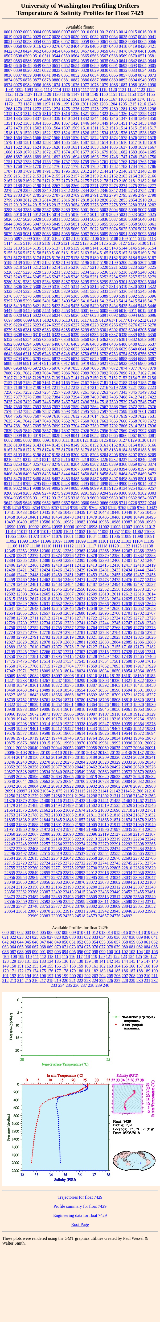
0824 (65, 70)
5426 (85, 305)
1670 (27, 152)
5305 (8, 286)
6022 (37, 315)
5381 (46, 296)
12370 (10, 555)
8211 (18, 459)
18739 (10, 699)
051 (72, 942)
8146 (65, 445)
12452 (80, 575)
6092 (113, 315)
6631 (56, 349)
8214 (46, 459)
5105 (85, 238)
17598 (127, 661)
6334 (84, 334)
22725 (56, 863)
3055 (85, 205)
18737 (150, 695)
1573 (104, 137)
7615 (104, 416)
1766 (152, 161)
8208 (142, 454)
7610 (56, 416)
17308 (92, 651)
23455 (138, 892)
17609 (138, 661)
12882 (92, 642)
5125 (103, 243)
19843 (127, 738)
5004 (113, 209)
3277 (104, 205)
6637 (104, 349)
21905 (92, 824)
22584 (10, 858)
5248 (65, 277)
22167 (150, 834)
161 (95, 966)
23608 (92, 901)
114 (58, 956)
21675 (92, 810)
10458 (10, 517)
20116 (68, 752)
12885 (127, 642)
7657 (75, 421)
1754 (37, 161)
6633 (75, 349)
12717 (80, 618)
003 (28, 932)
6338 (123, 334)
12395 (80, 560)
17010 (33, 647)
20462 (92, 767)
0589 (37, 60)
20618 (80, 776)
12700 (115, 613)
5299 (104, 281)
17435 (115, 656)
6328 (65, 334)
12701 (127, 613)
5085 (65, 233)
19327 (68, 723)
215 (28, 980)
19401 (33, 728)
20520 (138, 767)
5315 (84, 286)
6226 (65, 325)
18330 (150, 680)
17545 (80, 661)
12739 (68, 623)
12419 (150, 565)
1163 (75, 99)
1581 (27, 142)
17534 (68, 661)
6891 (27, 363)
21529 (127, 805)
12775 (21, 632)
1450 (113, 123)
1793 (56, 171)
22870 (56, 872)
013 (102, 932)
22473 (103, 848)
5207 (142, 262)
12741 (80, 623)
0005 (46, 32)
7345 (133, 392)
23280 (92, 887)
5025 (151, 214)
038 (132, 937)
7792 (113, 426)
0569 (123, 56)
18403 (115, 685)
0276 (56, 46)
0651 (56, 65)
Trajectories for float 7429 (80, 1197)
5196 (85, 262)
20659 (33, 781)
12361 (56, 550)
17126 (80, 647)
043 (13, 942)
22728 (68, 863)
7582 (18, 411)
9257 (152, 488)
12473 (103, 579)
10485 (103, 517)
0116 (37, 46)
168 (147, 966)
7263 (104, 392)
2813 (37, 200)
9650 (37, 502)
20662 (45, 781)
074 (80, 947)
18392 (103, 685)
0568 (113, 56)
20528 (21, 771)
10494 (138, 517)
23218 (80, 887)
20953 (103, 786)
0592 (56, 60)
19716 (21, 738)
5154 (152, 248)
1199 (65, 104)
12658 (56, 613)
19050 (115, 709)
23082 (115, 882)
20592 (21, 776)
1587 (85, 142)
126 (146, 956)
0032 (94, 36)
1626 (56, 147)
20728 (115, 781)
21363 (150, 796)
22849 (33, 872)
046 (35, 942)
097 (87, 951)
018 (139, 932)
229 (132, 980)
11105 (149, 541)
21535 (138, 805)
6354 (27, 339)
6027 (85, 315)
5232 (65, 272)
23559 (21, 901)
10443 (103, 512)
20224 (127, 757)
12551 (92, 589)
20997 (22, 791)
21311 (115, 796)
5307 (27, 286)
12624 (115, 599)
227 (117, 980)
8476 (18, 478)
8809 (46, 483)
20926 (80, 786)
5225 (151, 267)
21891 (56, 824)
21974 (56, 829)
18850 (45, 704)
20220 (115, 757)
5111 (133, 238)
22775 (68, 868)
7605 (18, 416)
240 (106, 985)
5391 (123, 296)
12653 (150, 608)
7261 (85, 392)
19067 (21, 714)
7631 (151, 416)
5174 (37, 257)
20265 (33, 762)
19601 (56, 733)
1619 (152, 142)
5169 (142, 253)
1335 (18, 118)
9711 (123, 502)
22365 (150, 844)
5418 (8, 305)
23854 (10, 911)
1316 (46, 113)
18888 (115, 704)
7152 (113, 378)
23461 (150, 892)
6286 (75, 329)
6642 (152, 349)
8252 (8, 464)
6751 (94, 354)
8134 (151, 440)
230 (140, 980)
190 (154, 971)
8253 (18, 464)
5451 (46, 310)
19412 (56, 728)
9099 (94, 488)
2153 (37, 176)
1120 (113, 89)
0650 (46, 65)
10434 (33, 512)
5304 (152, 281)
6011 (133, 310)
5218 (94, 267)
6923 (123, 363)
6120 (103, 320)
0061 (104, 41)
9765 (122, 507)
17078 (68, 647)
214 (20, 980)
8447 (75, 474)
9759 (74, 507)
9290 (75, 493)
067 (35, 947)
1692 (56, 157)
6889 (18, 363)
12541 (21, 589)
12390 (56, 560)
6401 (65, 344)
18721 (127, 695)
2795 (123, 195)
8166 (152, 445)
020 (154, 932)
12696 (103, 613)
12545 (56, 589)
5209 (8, 267)
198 (58, 975)
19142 (21, 719)
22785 (80, 868)
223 (87, 980)
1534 (104, 133)
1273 (46, 108)
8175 (56, 450)
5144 (123, 248)
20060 (103, 747)
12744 (103, 623)
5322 (151, 286)
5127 (122, 243)
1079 (104, 84)
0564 (75, 56)
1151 (113, 94)
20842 (10, 786)
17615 (150, 661)
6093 (123, 315)
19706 (10, 738)
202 (87, 975)
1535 (113, 133)
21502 (92, 805)
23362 (21, 892)
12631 (45, 603)
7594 (75, 411)
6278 (152, 325)
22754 (150, 863)
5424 (65, 305)
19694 (150, 733)
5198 (104, 262)
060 (140, 942)
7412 (133, 397)
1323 (104, 113)
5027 (18, 219)
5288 (75, 281)
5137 (56, 248)
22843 (21, 872)
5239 (133, 272)
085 (154, 947)
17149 (103, 647)
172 (20, 971)
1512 (104, 128)
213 (13, 980)
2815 (56, 200)
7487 (75, 402)
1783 (123, 166)
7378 (27, 397)
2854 (133, 200)
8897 (94, 483)
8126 (113, 440)
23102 (138, 882)
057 (117, 942)
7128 (36, 378)
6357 (56, 339)
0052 (18, 41)
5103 (66, 238)
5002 (94, 209)
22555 (115, 853)
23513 (103, 896)
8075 (142, 435)
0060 (94, 41)
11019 (45, 531)
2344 (85, 190)
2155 (56, 176)
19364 (138, 723)
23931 (80, 911)
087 (13, 951)
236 (76, 985)
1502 (37, 128)
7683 (27, 426)
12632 (56, 603)
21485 (21, 805)
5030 (46, 219)
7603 (152, 411)
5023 (132, 214)
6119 (94, 320)
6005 (104, 310)
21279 (33, 796)
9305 (18, 498)
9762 (93, 507)
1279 (104, 108)
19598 (45, 733)
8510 (152, 478)
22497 (21, 853)
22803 (103, 868)
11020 (57, 531)
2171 (46, 181)
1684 (142, 152)
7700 (65, 426)
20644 (21, 781)
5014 (56, 214)
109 (21, 956)
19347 (103, 723)
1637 (123, 147)
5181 (104, 257)
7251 (18, 392)
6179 (132, 320)
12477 (138, 579)
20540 (56, 771)
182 (95, 971)
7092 (104, 373)
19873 (150, 738)
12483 (56, 584)
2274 (123, 185)
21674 (80, 810)
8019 (37, 435)
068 (43, 947)
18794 (92, 699)
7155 (142, 378)
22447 (92, 848)
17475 (10, 661)
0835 (152, 70)
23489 (56, 896)
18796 (103, 699)
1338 (46, 118)
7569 (123, 406)
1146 (66, 94)
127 (153, 956)
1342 (85, 118)
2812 (27, 200)
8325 (104, 464)
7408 (123, 397)
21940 (150, 824)
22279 (103, 844)
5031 (56, 219)
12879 (56, 642)
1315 (37, 113)
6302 (113, 329)
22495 (150, 848)
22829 (150, 868)
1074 (56, 84)
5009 (8, 214)
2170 (37, 181)
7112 (18, 378)
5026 (8, 219)
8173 (37, 450)
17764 (68, 666)
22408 (33, 848)
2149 (152, 171)
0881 (65, 80)
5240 (142, 272)
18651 (45, 695)
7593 (65, 411)
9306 (27, 498)
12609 (92, 594)
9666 (104, 502)
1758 (75, 161)
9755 (45, 507)
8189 (152, 450)
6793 (18, 358)
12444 (138, 570)
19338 (80, 723)
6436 (85, 344)
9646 (27, 502)
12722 (91, 618)
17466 (150, 656)
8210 (8, 459)
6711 (27, 354)
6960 (142, 363)
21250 (10, 796)
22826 (138, 868)
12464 (56, 579)
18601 (138, 690)
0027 (46, 36)
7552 (27, 406)
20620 (103, 776)
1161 (56, 99)
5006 (133, 209)
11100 (92, 541)
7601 (142, 411)
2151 (18, 176)
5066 (46, 229)
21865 (103, 820)
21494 (56, 805)
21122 (92, 791)
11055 (103, 531)
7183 (123, 382)
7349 (142, 392)
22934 (127, 872)
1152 (122, 94)
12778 (45, 632)
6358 (65, 339)
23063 (56, 882)
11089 (126, 536)
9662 (94, 502)
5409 (75, 301)
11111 (57, 546)
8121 (84, 440)
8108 (56, 440)
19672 (138, 733)
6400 (56, 344)
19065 (150, 709)
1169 (132, 99)
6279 (8, 329)
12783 (103, 632)
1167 (113, 99)
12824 (127, 637)
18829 (33, 704)
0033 (104, 36)
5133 (18, 248)
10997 (80, 526)
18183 (150, 675)
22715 (10, 863)
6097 (8, 320)
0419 (132, 46)
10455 (138, 512)
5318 (113, 286)
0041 (152, 36)
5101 (47, 238)
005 (43, 932)
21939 (138, 824)
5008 (152, 209)
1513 (113, 128)
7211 (56, 387)
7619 (123, 416)
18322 (138, 680)
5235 (94, 272)
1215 (132, 104)
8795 (36, 483)
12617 (33, 599)
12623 (103, 599)
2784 (27, 195)
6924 (133, 363)
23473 (10, 896)
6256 (113, 325)
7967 (113, 430)
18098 (68, 675)
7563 (85, 406)
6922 (113, 363)
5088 (94, 233)
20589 (10, 776)
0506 (152, 51)
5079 (8, 233)
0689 (94, 65)
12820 (80, 637)
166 (132, 966)
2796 (133, 195)
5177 (65, 257)
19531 (150, 728)
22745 (127, 863)
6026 (75, 315)
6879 (94, 358)
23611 (103, 901)
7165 (65, 382)
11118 (102, 546)
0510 (37, 56)
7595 (85, 411)
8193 (18, 454)
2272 (104, 185)
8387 (75, 469)
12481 (33, 584)
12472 (92, 579)
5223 (132, 267)
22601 (21, 858)
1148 (85, 94)
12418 (138, 565)
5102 (56, 238)
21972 (45, 829)
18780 (80, 699)
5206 (133, 262)
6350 (151, 334)
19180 (68, 719)
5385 (75, 296)
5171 (8, 257)
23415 (80, 892)
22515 (45, 853)
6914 (37, 363)
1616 (123, 142)
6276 (133, 325)
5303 (142, 281)
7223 (151, 387)
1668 (8, 152)
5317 (104, 286)
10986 (115, 522)
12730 (21, 623)
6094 (133, 315)
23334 (127, 887)
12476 (127, 579)
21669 (68, 810)
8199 (65, 454)
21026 (33, 791)
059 (132, 942)
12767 (103, 627)
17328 (127, 651)
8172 (27, 450)
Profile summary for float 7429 (80, 1206)
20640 (10, 781)
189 (147, 971)
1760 (94, 161)
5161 (65, 253)
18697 (103, 695)
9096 (85, 488)
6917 (65, 363)
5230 (46, 272)
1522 (46, 133)
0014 (123, 32)
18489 (45, 690)
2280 (27, 190)
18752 (21, 699)
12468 (68, 579)
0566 (94, 56)
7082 (27, 373)
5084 (56, 233)
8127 (123, 440)
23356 (10, 892)
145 (132, 961)
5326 (37, 291)
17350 (10, 656)
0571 (142, 56)
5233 (75, 272)
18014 (68, 671)
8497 (113, 478)
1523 (56, 133)
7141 (75, 378)
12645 (56, 608)
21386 (33, 800)
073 (72, 947)
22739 (92, 863)
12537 (150, 584)
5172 (18, 257)
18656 (56, 695)
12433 (115, 570)
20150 (33, 757)
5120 (55, 243)
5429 (94, 305)
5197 (94, 262)
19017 (68, 709)
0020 (18, 36)
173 (28, 971)
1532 (94, 133)
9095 (75, 488)
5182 (113, 257)
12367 (127, 550)
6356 (46, 339)
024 (28, 937)
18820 (138, 699)
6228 (85, 325)
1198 (56, 104)
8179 (85, 450)
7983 (133, 430)
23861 (21, 911)
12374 (56, 555)
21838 (21, 820)
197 (50, 975)
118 (87, 956)
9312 (46, 498)
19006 (45, 709)
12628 (10, 603)
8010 (27, 435)
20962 (115, 786)
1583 (46, 142)
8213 (36, 459)
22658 (92, 858)
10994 (45, 526)
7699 (56, 426)
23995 (56, 916)
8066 (123, 435)
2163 (123, 176)
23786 (80, 906)
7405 (113, 397)
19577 (21, 733)
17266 (45, 651)
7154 (132, 378)
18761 (45, 699)
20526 (150, 767)
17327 (115, 651)
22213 (92, 839)
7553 (37, 406)
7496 (85, 402)
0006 (56, 32)
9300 (123, 493)
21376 (10, 800)
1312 (8, 113)
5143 (113, 248)
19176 (56, 719)
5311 (65, 286)
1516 (142, 128)
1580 (18, 142)
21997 (115, 829)
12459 (10, 579)
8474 (8, 478)
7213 (75, 387)
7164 (56, 382)
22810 (127, 868)
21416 (56, 800)
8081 (152, 435)
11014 (10, 531)
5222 (123, 267)
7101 (133, 373)
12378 (92, 555)
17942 (10, 671)
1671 (37, 152)
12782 (92, 632)
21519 (103, 805)
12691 (92, 613)
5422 (46, 305)
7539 (123, 402)
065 (20, 947)
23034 (138, 877)
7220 (123, 387)
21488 (33, 805)
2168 (18, 181)
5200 (123, 262)
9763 (103, 507)
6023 (46, 315)
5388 (94, 296)
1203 (103, 104)
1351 (8, 123)
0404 (75, 46)
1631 (75, 147)
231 (147, 980)
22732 (80, 863)
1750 (152, 157)
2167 (8, 181)
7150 (94, 378)
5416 (142, 301)
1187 (27, 104)
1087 (123, 84)
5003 (104, 209)
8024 (46, 435)
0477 (113, 51)
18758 (33, 699)
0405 (84, 46)
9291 (85, 493)
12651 (127, 608)
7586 (37, 411)
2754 (142, 190)
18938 (10, 709)
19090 (80, 714)
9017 (151, 483)
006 (50, 932)
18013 (56, 671)
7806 (123, 426)
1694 (75, 157)
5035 (94, 219)
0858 (133, 75)
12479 (10, 584)
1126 (19, 94)
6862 (46, 358)
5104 (75, 238)
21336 (126, 796)
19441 (80, 728)
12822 (103, 637)
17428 (92, 656)
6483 (94, 344)
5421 (37, 305)
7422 (152, 397)
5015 (65, 214)
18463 (21, 690)
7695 (37, 426)
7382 (46, 397)
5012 (36, 214)
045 (28, 942)
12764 (92, 627)
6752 (104, 354)
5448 (18, 310)
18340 (10, 685)
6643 (8, 354)
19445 (103, 728)
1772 (46, 166)
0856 (113, 75)
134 (50, 961)
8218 (84, 459)
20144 (10, 757)
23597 (68, 901)
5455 (75, 310)
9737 (142, 502)
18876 (103, 704)
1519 (18, 133)
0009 (75, 32)
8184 (123, 450)
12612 (126, 594)
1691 (46, 157)
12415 (103, 565)
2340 (46, 190)
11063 (149, 531)
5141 (94, 248)
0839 (27, 75)
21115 (80, 791)
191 (5, 975)
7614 (94, 416)
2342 (65, 190)
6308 (18, 334)
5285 (56, 281)
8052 (94, 435)
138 (80, 961)
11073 (33, 536)
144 (125, 961)
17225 (21, 651)
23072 (92, 882)
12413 (91, 565)
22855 (45, 872)
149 (5, 966)
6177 (122, 320)
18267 (45, 680)
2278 (8, 190)
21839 (33, 820)
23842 (127, 906)
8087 (27, 440)
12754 (45, 627)
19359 (127, 723)
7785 (104, 426)
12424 (45, 570)
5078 (152, 229)
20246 (10, 762)
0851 (65, 75)
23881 (56, 911)
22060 (10, 834)
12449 (45, 575)
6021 (27, 315)
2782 (8, 195)
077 (102, 947)
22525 (68, 853)
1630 (65, 147)
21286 (56, 796)
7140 (65, 378)
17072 (56, 647)
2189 (27, 185)
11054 (91, 531)
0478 (123, 51)
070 (58, 947)
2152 (27, 176)
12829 (33, 642)
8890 (75, 483)
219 (58, 980)
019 (147, 932)
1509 (75, 128)
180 (80, 971)
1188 (37, 104)
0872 (142, 75)
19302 (33, 723)
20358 (33, 767)
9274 (46, 493)
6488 (133, 344)
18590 (115, 690)
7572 (133, 406)
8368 (123, 464)
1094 (38, 89)
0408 (113, 46)
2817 (75, 200)
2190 (37, 185)
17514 (45, 661)
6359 (75, 339)
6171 (113, 320)
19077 (56, 714)
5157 (27, 253)
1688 (27, 157)
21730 (138, 810)
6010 (123, 310)
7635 (8, 421)
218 (50, 980)
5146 (142, 248)
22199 (56, 839)
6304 (133, 329)
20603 (56, 776)
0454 (56, 51)
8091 (46, 440)
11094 (34, 541)
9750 (17, 507)
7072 (113, 368)
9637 (151, 498)
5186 (142, 257)
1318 (65, 113)
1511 (94, 128)
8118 (75, 440)
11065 (10, 536)
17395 (56, 656)
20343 (150, 762)
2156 (65, 176)
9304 (8, 498)
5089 (104, 233)
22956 (10, 877)
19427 (68, 728)
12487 (92, 584)
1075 (65, 84)
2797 (142, 195)
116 (72, 956)
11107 (23, 546)
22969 (33, 877)
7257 (56, 392)
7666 (123, 421)
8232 (113, 459)
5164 (94, 253)
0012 (104, 32)
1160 (47, 99)
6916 (56, 363)
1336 (27, 118)
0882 (75, 80)
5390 (113, 296)
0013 (113, 32)
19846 (138, 738)
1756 (56, 161)
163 (110, 966)
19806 (103, 738)
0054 (37, 41)
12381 (127, 555)
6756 (142, 354)
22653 (80, 858)
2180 (123, 181)
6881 (104, 358)
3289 (65, 209)
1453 (142, 123)
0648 (27, 65)
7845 (18, 430)
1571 (85, 137)
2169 (27, 181)
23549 (150, 896)
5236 (104, 272)
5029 (37, 219)
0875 (18, 80)
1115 (66, 89)
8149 (75, 445)
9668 (113, 502)
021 (5, 937)
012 (95, 932)
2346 (104, 190)
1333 (152, 113)
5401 (46, 301)
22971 (45, 877)
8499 (133, 478)
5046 (27, 224)
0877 (37, 80)
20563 (103, 771)
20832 (138, 781)
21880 (10, 824)
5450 (37, 310)
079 (117, 947)
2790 (85, 195)
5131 (151, 243)
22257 (45, 844)
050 (65, 942)
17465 (138, 656)
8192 (8, 454)
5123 (84, 243)
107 (6, 956)
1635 (113, 147)
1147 (75, 94)
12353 (21, 550)
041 (154, 937)
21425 (68, 800)
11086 (114, 536)
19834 (115, 738)
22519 (56, 853)
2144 (104, 171)
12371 (21, 555)
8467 (133, 474)
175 (43, 971)
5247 (56, 277)
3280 (133, 205)
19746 (68, 738)
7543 (133, 402)
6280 (18, 329)
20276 (68, 762)
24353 (68, 916)
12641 (10, 608)
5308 (37, 286)
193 (20, 975)
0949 (142, 80)
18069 (10, 675)
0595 (85, 60)
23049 (10, 882)
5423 (56, 305)
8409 (27, 474)
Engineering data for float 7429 (80, 1215)
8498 (123, 478)
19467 (115, 728)
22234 (138, 839)
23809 (115, 906)
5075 (123, 229)
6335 (94, 334)
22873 (68, 872)
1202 (93, 104)
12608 (80, 594)
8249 (151, 459)
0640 (113, 60)
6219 (8, 325)
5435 (123, 305)
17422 (80, 656)
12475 (115, 579)
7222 (142, 387)
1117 (85, 89)
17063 (45, 647)
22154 (138, 834)
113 (50, 956)
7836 (152, 426)
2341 (56, 190)
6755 (132, 354)
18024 (80, 671)
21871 (115, 820)
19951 (56, 743)
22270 (68, 844)
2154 (46, 176)
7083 (37, 373)
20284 (80, 762)
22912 (92, 872)
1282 (133, 108)
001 (13, 932)
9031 (27, 488)
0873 (152, 75)
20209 (103, 757)
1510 (85, 128)
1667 (152, 147)
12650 (115, 608)
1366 (56, 123)
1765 (142, 161)
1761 (104, 161)
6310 (37, 334)
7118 (27, 378)
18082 (33, 675)
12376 (68, 555)
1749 (142, 157)
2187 (8, 185)
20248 (21, 762)
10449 (127, 512)
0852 (75, 75)
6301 (104, 329)
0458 (94, 51)
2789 (75, 195)
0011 (94, 32)
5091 (123, 233)
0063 (123, 41)
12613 (138, 594)
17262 (33, 651)
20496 (127, 767)
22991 (103, 877)
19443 (92, 728)
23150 (33, 887)
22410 (45, 848)
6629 (37, 349)
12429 (80, 570)
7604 (8, 416)
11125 (136, 546)
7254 (46, 392)
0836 (8, 75)
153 (35, 966)
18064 (138, 671)
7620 (132, 416)
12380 (115, 555)
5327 (46, 291)
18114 (103, 675)
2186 (152, 181)
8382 (46, 469)
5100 (37, 238)
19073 (45, 714)
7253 (37, 392)
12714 (56, 618)
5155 (8, 253)
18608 (150, 690)
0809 (18, 70)
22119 (103, 834)
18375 (68, 685)
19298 (21, 723)
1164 (85, 99)
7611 (65, 416)
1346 (113, 118)
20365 (45, 767)
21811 (92, 815)
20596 (33, 776)
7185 (142, 382)
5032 (65, 219)
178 (65, 971)
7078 (142, 368)
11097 (57, 541)
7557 (56, 406)
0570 (132, 56)
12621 (80, 599)
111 (36, 956)
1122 (132, 89)
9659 (75, 502)
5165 (104, 253)
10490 (127, 517)
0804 (142, 65)
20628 (138, 776)
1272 (37, 108)
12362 (68, 550)
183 (102, 971)
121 (109, 956)
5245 (37, 277)
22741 (103, 863)
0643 (142, 60)
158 (72, 966)
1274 (56, 108)
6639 (123, 349)
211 (154, 975)
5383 (56, 296)
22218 (103, 839)
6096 (152, 315)
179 (72, 971)
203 (95, 975)
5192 (46, 262)
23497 (80, 896)
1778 (75, 166)
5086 (75, 233)
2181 (133, 181)
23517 (115, 896)
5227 (18, 272)
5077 (142, 229)
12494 (115, 584)
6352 (8, 339)
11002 (104, 526)
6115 (75, 320)
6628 (27, 349)
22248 (21, 844)
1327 (133, 113)
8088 (37, 440)
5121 (65, 243)
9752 (26, 507)
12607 (68, 594)
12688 (80, 613)
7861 (56, 430)
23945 (115, 911)
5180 (94, 257)
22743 (115, 863)
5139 (75, 248)
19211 (103, 719)
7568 (113, 406)
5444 (133, 305)
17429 (103, 656)
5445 (142, 305)
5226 (8, 272)
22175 (21, 839)
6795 (37, 358)
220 (65, 980)
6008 (113, 310)
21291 (68, 796)
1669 (18, 152)
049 (58, 942)
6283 (46, 329)
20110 (56, 752)
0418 (123, 46)
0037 (133, 36)
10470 (68, 517)
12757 (68, 627)
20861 (21, 786)
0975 (18, 84)
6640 (133, 349)
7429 (27, 402)
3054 (75, 205)
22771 (56, 868)
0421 (151, 46)
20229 (138, 757)
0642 (133, 60)
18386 (80, 685)
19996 (127, 743)
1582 (37, 142)
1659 (142, 147)
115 (65, 956)
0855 (104, 75)
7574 (142, 406)
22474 (115, 848)
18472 (33, 690)
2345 (94, 190)
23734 (21, 906)
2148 (142, 171)
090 (35, 951)
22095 (80, 834)
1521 (37, 133)
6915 (46, 363)
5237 (113, 272)
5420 (27, 305)
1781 (104, 166)
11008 (138, 526)
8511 (8, 483)
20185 (80, 757)
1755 (46, 161)
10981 (56, 522)
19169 (45, 719)
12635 (92, 603)
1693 (65, 157)
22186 (45, 839)
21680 (103, 810)
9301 (133, 493)
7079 (152, 368)
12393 (68, 560)
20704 (92, 781)
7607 (37, 416)
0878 (46, 80)
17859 (92, 666)
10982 (68, 522)
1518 (8, 133)
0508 (18, 56)
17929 (150, 666)
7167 (85, 382)
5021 (123, 214)
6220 (18, 325)
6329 (75, 334)
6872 (56, 358)
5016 (75, 214)
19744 (56, 738)
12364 (92, 550)
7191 (46, 387)
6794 (27, 358)
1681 (113, 152)
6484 (104, 344)
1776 (56, 166)
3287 (46, 209)
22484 (138, 848)
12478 (150, 579)
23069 (68, 882)
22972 (56, 877)
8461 (113, 474)
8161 (104, 445)
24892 (127, 916)
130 (20, 961)
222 (80, 980)
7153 (123, 378)
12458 (150, 575)
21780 (33, 815)
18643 (33, 695)
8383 (56, 469)
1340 (65, 118)
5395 (142, 296)
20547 (68, 771)
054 (95, 942)
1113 (48, 89)
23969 (33, 916)
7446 (46, 402)
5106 (95, 238)
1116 (76, 89)
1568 (56, 137)
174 (35, 971)
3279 (123, 205)
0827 (75, 70)
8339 (113, 464)
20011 (10, 747)
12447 (21, 575)
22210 (80, 839)
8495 (104, 478)
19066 (10, 714)
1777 (65, 166)
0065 (142, 41)
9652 (46, 502)
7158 (18, 382)
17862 (103, 666)
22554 (103, 853)
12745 (115, 623)
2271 (94, 185)
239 (99, 985)
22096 (92, 834)
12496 (127, 584)
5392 (133, 296)
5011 (27, 214)
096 (80, 951)
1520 (27, 133)
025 (35, 937)
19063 (138, 709)
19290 (10, 723)
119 (94, 956)
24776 (115, 916)
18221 (10, 680)
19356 (115, 723)
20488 (103, 767)
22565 (138, 853)
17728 (56, 666)
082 (140, 947)
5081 (27, 233)
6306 (152, 329)
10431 (10, 512)
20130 (80, 752)
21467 (138, 800)
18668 (68, 695)
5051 (75, 224)
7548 (8, 406)
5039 (133, 219)
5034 (85, 219)
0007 (65, 32)
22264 (56, 844)
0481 (142, 51)
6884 (133, 358)
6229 (94, 325)
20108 (33, 752)
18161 (126, 675)
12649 (103, 608)
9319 (84, 498)
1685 (152, 152)
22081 (56, 834)
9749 (7, 507)
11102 (115, 541)
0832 (123, 70)
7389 (65, 397)
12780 (68, 632)
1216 (141, 104)
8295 (85, 464)
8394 (123, 469)
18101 (80, 675)
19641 (115, 733)
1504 (56, 128)
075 (87, 947)
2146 (123, 171)
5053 (94, 224)
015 (117, 932)
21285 (45, 796)
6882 (113, 358)
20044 (56, 747)
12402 (138, 560)
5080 (18, 233)
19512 (138, 728)
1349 (142, 118)
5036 (104, 219)
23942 (103, 911)
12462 (45, 579)
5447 (8, 310)
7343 (123, 392)
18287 (56, 680)
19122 (138, 714)
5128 (132, 243)
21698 (115, 810)
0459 (104, 51)
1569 (65, 137)
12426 (56, 570)
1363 (27, 123)
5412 (104, 301)
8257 (37, 464)
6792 (8, 358)
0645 (8, 65)
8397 (142, 469)
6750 (84, 354)
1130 (56, 94)
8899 (113, 483)
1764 (133, 161)
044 (20, 942)
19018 (80, 709)
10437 (68, 512)
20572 (115, 771)
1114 (57, 89)
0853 (85, 75)
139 (87, 961)
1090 (152, 84)
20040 (33, 747)
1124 (150, 89)
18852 (56, 704)
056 (110, 942)
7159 (27, 382)
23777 (56, 906)
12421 (21, 570)
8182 (104, 450)
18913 (127, 704)
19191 (80, 719)
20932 (92, 786)
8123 (94, 440)
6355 (37, 339)
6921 (104, 363)
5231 (56, 272)
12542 (33, 589)
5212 (36, 267)
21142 (115, 791)
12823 (115, 637)
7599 (123, 411)
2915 (37, 205)
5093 (142, 233)
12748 (138, 623)
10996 (68, 526)
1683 (133, 152)
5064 (27, 229)
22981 (80, 877)
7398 (85, 397)
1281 (123, 108)
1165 (94, 99)
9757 (55, 507)
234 (61, 985)
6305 (142, 329)
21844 (45, 820)
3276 (94, 205)
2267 (56, 185)
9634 (142, 498)
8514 (17, 483)
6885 (142, 358)
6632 (65, 349)
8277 (46, 464)
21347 (138, 796)
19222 (126, 719)
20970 (127, 786)
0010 (85, 32)
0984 (27, 84)
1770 (37, 166)
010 (80, 932)
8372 (142, 464)
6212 (142, 320)
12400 (115, 560)
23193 (68, 887)
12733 (33, 623)
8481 (46, 478)
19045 (103, 709)
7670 (142, 421)
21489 (45, 805)
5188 (8, 262)
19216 (115, 719)
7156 (151, 378)
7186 (152, 382)
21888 (33, 824)
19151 (33, 719)
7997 (142, 430)
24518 (80, 916)
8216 (65, 459)
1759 (85, 161)
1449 (104, 123)
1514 (123, 128)
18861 (68, 704)
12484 (68, 584)
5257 (133, 277)
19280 (150, 719)
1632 (85, 147)
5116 (27, 243)
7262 (94, 392)
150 (13, 966)
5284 (46, 281)
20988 (150, 786)
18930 (150, 704)
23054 (33, 882)
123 (124, 956)
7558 (65, 406)
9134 (123, 488)
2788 (65, 195)
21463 (127, 800)
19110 (115, 714)
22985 (92, 877)
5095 (8, 238)
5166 (113, 253)
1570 (75, 137)
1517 (151, 128)
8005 (152, 430)
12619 (56, 599)
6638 (113, 349)
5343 (133, 291)
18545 (68, 690)
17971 (21, 671)
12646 (68, 608)
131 (28, 961)
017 (132, 932)
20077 (126, 747)
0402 (65, 46)
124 (131, 956)
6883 (123, 358)
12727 (138, 618)
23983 (45, 916)
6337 (113, 334)
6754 (123, 354)
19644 (127, 733)
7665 (113, 421)
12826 (150, 637)
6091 (104, 315)
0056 (56, 41)
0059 (85, 41)
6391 (152, 339)
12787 (150, 632)
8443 (56, 474)
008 (65, 932)
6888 (8, 363)
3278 (113, 205)
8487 (94, 478)
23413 (68, 892)
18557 (92, 690)
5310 (56, 286)
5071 (85, 229)
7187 (8, 387)
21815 (103, 815)
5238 (123, 272)
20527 (10, 771)
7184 (133, 382)
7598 (113, 411)
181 (87, 971)
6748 (65, 354)
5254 (113, 277)
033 (95, 937)
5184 (133, 257)
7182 (113, 382)
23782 (68, 906)
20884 (33, 786)
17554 (103, 661)
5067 (56, 229)
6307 (8, 334)
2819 (94, 200)
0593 (65, 60)
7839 (8, 430)
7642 (27, 421)
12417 (126, 565)
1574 (113, 137)
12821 (92, 637)
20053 (68, 747)
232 (154, 980)
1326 (123, 113)
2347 (113, 190)
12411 (68, 565)
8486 (85, 478)
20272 (56, 762)
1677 (85, 152)
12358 (33, 550)
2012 (85, 171)
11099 (80, 541)
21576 (21, 810)
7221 (132, 387)
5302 (133, 281)
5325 (27, 291)
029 (65, 937)
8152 (94, 445)
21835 (10, 820)
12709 (21, 618)
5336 (123, 291)
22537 (80, 853)
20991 (10, 791)
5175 (46, 257)
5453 (65, 310)
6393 (18, 344)
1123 (141, 89)
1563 (8, 137)
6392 (8, 344)
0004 (37, 32)
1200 (74, 104)
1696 (94, 157)
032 (87, 937)
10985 (103, 522)
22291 (115, 844)
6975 (46, 368)
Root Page (80, 1224)
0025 (37, 36)
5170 (152, 253)
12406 (10, 565)
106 (154, 951)
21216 (149, 791)
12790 (21, 637)
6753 (113, 354)
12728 (150, 618)
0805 (152, 65)
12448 (33, 575)
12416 (115, 565)
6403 (75, 344)
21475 (150, 800)
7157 (8, 382)
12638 (127, 603)
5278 (142, 277)
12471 (80, 579)
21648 (33, 810)
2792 (104, 195)
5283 (37, 281)
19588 (33, 733)
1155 (150, 94)
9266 (37, 493)
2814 (46, 200)
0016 (142, 32)
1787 (8, 171)
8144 (46, 445)
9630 (113, 498)
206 (117, 975)
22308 (138, 844)
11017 (22, 531)
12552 (103, 589)
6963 (152, 363)
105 (147, 951)
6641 (142, 349)
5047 (37, 224)
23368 (33, 892)
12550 (80, 589)
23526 (127, 896)
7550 (18, 406)
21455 (115, 800)
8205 (113, 454)
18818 (127, 699)
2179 (113, 181)
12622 (92, 599)
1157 (19, 99)
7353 (8, 397)
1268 (8, 108)
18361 (33, 685)
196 (43, 975)
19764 (92, 738)
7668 (133, 421)
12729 (10, 623)
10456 (150, 512)
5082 (37, 233)
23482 (33, 896)
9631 (123, 498)
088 (20, 951)
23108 (150, 882)
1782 (113, 166)
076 (95, 947)
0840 (37, 75)
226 (110, 980)
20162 (45, 757)
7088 (75, 373)
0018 (151, 32)
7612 (75, 416)
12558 (115, 589)
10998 (92, 526)
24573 (92, 916)
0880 (56, 80)
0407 (104, 46)
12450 (56, 575)
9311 (37, 498)
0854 (94, 75)
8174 (46, 450)
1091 (9, 89)
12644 (45, 608)
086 (5, 951)
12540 (10, 589)
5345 (142, 291)
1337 (37, 118)
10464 (56, 517)
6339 (132, 334)
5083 (46, 233)
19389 (10, 728)
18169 (138, 675)
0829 (94, 70)
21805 (68, 815)
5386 (85, 296)
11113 (80, 546)
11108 (35, 546)
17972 (33, 671)
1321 (85, 113)
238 (91, 985)
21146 (126, 791)
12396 (92, 560)
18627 (10, 695)
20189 (92, 757)
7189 (27, 387)
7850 (37, 430)
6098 (18, 320)
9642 (8, 502)
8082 (8, 440)
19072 (33, 714)
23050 (21, 882)
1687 (18, 157)
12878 (45, 642)
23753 (45, 906)
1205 (122, 104)
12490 (103, 584)
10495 (150, 517)
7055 (75, 368)
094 (65, 951)
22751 (138, 863)
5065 (37, 229)
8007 (8, 435)
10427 (152, 507)
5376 (8, 296)
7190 (37, 387)
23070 (80, 882)
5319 (123, 286)
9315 (65, 498)
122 (116, 956)
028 (58, 937)
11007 (127, 526)
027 (50, 937)
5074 (113, 229)
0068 (18, 46)
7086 (65, 373)
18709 (115, 695)
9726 (132, 502)
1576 (133, 137)
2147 (133, 171)
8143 (37, 445)
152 (28, 966)
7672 (152, 421)
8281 (65, 464)
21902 (80, 824)
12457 (138, 575)
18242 (33, 680)
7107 (8, 378)
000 (5, 932)
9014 (142, 483)
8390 (85, 469)
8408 (18, 474)
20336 (138, 762)
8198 (56, 454)
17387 (45, 656)
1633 (94, 147)
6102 (47, 320)
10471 (80, 517)
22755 (10, 868)
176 (50, 971)
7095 (113, 373)
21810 (80, 815)
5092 (133, 233)
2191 (46, 185)
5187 (152, 257)
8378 (18, 469)
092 (50, 951)
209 (140, 975)
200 (72, 975)
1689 (37, 157)
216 (35, 980)
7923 (75, 430)
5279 (152, 277)
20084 (138, 747)
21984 (80, 829)
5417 (151, 301)
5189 (18, 262)
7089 (85, 373)
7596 (94, 411)
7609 (46, 416)
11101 (103, 541)
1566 (37, 137)
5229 (37, 272)
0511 (46, 56)
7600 (133, 411)
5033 (75, 219)
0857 (123, 75)
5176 (56, 257)
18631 (21, 695)
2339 (37, 190)
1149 (94, 94)
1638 (133, 147)
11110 (46, 546)
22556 (127, 853)
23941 (92, 911)
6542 (8, 349)
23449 (115, 892)
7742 (85, 426)
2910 (142, 200)
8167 (8, 450)
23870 (45, 911)
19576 (10, 733)
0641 (123, 60)
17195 (10, 651)
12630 (33, 603)
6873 (65, 358)
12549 (68, 589)
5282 (27, 281)
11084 (91, 536)
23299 (103, 887)
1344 (94, 118)
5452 (56, 310)
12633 (68, 603)
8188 (142, 450)
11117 (91, 546)
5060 (142, 224)
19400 (21, 728)
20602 (45, 776)
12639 (138, 603)
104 (140, 951)
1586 (75, 142)
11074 (45, 536)
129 (13, 961)
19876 (21, 743)
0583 (18, 60)
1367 (65, 123)
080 (125, 947)
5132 (8, 248)
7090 (94, 373)
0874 (8, 80)
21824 (126, 815)
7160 (37, 382)
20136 (126, 752)
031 (80, 937)
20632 (150, 776)
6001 (85, 310)
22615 (33, 858)
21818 (115, 815)
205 (110, 975)
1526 (85, 133)
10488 (115, 517)
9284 (65, 493)
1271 (27, 108)
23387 (45, 892)
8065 (113, 435)
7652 (65, 421)
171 (13, 971)
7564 (94, 406)
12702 (138, 613)
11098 (69, 541)
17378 (21, 656)
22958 (21, 877)
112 (43, 956)
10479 (92, 517)
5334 (113, 291)
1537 (133, 133)
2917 (56, 205)
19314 (45, 723)
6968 (18, 368)
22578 (150, 853)
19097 (92, 714)
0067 (8, 46)
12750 (10, 627)
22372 (10, 848)
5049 (56, 224)
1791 (46, 171)
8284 (75, 464)
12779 (56, 632)
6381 (123, 339)
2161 (104, 176)
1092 (19, 89)
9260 (8, 493)
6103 (56, 320)
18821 (150, 699)
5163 (85, 253)
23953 (138, 911)
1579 (8, 142)
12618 (45, 599)
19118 (127, 714)
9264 (18, 493)
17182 (150, 647)
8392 (104, 469)
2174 (75, 181)
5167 (123, 253)
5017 (84, 214)
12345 (10, 550)
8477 (27, 478)
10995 (57, 526)
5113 (151, 238)
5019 (104, 214)
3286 (37, 209)
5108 (114, 238)
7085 (56, 373)
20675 (56, 781)
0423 (18, 51)
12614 (150, 594)
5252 (104, 277)
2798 (152, 195)
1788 (18, 171)
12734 (45, 623)
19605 (68, 733)
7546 (142, 402)
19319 (56, 723)
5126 (113, 243)
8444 (65, 474)
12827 (10, 642)
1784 (133, 166)
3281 (142, 205)
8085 (18, 440)
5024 (142, 214)
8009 (18, 435)
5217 (84, 267)
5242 (8, 277)
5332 (94, 291)
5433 (104, 305)
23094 (127, 882)
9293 (94, 493)
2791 (94, 195)
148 (154, 961)
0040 (142, 36)
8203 (94, 454)
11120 (113, 546)
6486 (123, 344)
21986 (92, 829)
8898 (104, 483)
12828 (21, 642)
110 (29, 956)
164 (117, 966)
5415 (132, 301)
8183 (113, 450)
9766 (132, 507)
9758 (64, 507)
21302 (103, 796)
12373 (45, 555)
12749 (150, 623)
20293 (92, 762)
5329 (65, 291)
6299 (85, 329)
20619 (92, 776)
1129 (47, 94)
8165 (142, 445)
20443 (80, 767)
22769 (45, 868)
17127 (92, 647)
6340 (142, 334)
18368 (45, 685)
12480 (21, 584)
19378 (150, 723)
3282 (152, 205)
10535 (33, 522)
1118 (94, 89)
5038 (123, 219)
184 (110, 971)
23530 (138, 896)
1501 (27, 128)
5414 (123, 301)
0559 (65, 56)
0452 (37, 51)
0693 (133, 65)
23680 (126, 901)
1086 (113, 84)
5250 (85, 277)
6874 (75, 358)
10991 (22, 526)
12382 (138, 555)
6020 (18, 315)
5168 (133, 253)
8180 (94, 450)
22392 (21, 848)
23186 (56, 887)
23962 (150, 911)
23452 (127, 892)
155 (50, 966)
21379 (21, 800)
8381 (37, 469)
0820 (27, 70)
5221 (113, 267)
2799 (8, 200)
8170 (18, 450)
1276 (75, 108)
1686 (8, 157)
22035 (127, 829)
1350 (152, 118)
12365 (103, 550)
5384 (65, 296)
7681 (18, 426)
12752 (33, 627)
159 (80, 966)
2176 (94, 181)
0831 (113, 70)
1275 (65, 108)
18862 (80, 704)
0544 (56, 56)
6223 (37, 325)
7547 (152, 402)
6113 (66, 320)
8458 (104, 474)
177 (58, 971)
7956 (104, 430)
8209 (152, 454)
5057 (123, 224)
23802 (92, 906)
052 (80, 942)
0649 (37, 65)
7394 (75, 397)
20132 (91, 752)
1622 (18, 147)
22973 (68, 877)
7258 (65, 392)
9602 (104, 498)
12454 (103, 575)
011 (87, 932)
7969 (123, 430)
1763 (123, 161)
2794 (113, 195)
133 (43, 961)
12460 (21, 579)
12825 (138, 637)
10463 (45, 517)
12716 (68, 618)
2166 (152, 176)
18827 (21, 704)
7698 (46, 426)
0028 (56, 36)
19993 (115, 743)
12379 (103, 555)
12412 (80, 565)
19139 (10, 719)
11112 (69, 546)
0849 (56, 75)
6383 (142, 339)
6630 (46, 349)
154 (43, 966)
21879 (150, 820)
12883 (103, 642)
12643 (33, 608)
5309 (46, 286)
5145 (133, 248)
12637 (115, 603)
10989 (150, 522)
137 (72, 961)
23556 (10, 901)
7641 (18, 421)
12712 (44, 618)
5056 (113, 224)
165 (125, 966)
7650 (56, 421)
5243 (18, 277)
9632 (132, 498)
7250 (8, 392)
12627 (150, 599)
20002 (150, 743)
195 (35, 975)
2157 (75, 176)
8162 (113, 445)
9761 (84, 507)
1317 (56, 113)
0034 (113, 36)
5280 (8, 281)
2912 (8, 205)
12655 (21, 613)
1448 (94, 123)
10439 (80, 512)
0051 (8, 41)
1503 (46, 128)
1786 (152, 166)
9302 (142, 493)
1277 (85, 108)
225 (102, 980)
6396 (37, 344)
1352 (18, 123)
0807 (8, 70)
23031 (127, 877)
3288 (56, 209)
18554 (80, 690)
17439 (127, 656)
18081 (21, 675)
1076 (75, 84)
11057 (114, 531)
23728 (10, 906)
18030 (92, 671)
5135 (37, 248)
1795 (65, 171)
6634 (85, 349)
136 (65, 961)
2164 (133, 176)
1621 (8, 147)
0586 (27, 60)
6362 (104, 339)
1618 (142, 142)
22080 (45, 834)
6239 (104, 325)
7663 (104, 421)
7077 (133, 368)
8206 (123, 454)
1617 (133, 142)
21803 (56, 815)
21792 (45, 815)
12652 (138, 608)
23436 (103, 892)
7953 (94, 430)
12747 (127, 623)
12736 (56, 623)
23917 (68, 911)
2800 (18, 200)
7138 (46, 378)
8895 (84, 483)
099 (102, 951)
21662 (45, 810)
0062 (113, 41)
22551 (92, 853)
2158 (85, 176)
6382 (133, 339)
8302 (94, 464)
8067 (133, 435)
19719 (33, 738)
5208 (152, 262)
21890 (45, 824)
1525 (75, 133)
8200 (75, 454)
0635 (104, 60)
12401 (127, 560)
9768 (141, 507)
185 (117, 971)
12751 (21, 627)
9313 (56, 498)
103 (132, 951)
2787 (56, 195)
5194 (65, 262)
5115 (18, 243)
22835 (10, 872)
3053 (65, 205)
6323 (56, 334)
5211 (27, 267)
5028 (27, 219)
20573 (127, 771)
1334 (8, 118)
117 (79, 956)
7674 (8, 426)
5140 (85, 248)
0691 (113, 65)
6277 (142, 325)
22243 (10, 844)
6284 (56, 329)
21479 (10, 805)
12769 (127, 627)
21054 (45, 791)
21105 (69, 791)
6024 (56, 315)
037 (125, 937)
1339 (56, 118)
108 (14, 956)
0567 (104, 56)
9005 (132, 483)
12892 (21, 647)
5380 (37, 296)
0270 (46, 46)
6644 (18, 354)
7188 (18, 387)
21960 (21, 829)
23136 (21, 887)
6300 (94, 329)
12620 (68, 599)
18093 (45, 675)
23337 (138, 887)
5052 (85, 224)
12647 (80, 608)
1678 (94, 152)
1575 (123, 137)
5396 (152, 296)
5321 (142, 286)
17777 (80, 666)
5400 (37, 301)
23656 (115, 901)
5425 (75, 305)
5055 (104, 224)
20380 (68, 767)
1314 (27, 113)
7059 (85, 368)
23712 (150, 901)
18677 (80, 695)
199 (65, 975)
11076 (57, 536)
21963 (33, 829)
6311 (46, 334)
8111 (65, 440)
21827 (138, 815)
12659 (68, 613)
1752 (18, 161)
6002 (94, 310)
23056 (45, 882)
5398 (18, 301)
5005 (123, 209)
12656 (33, 613)
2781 (152, 190)
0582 (8, 60)
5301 (123, 281)
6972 (37, 368)
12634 (80, 603)
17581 (115, 661)
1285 (142, 108)
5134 (27, 248)
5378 (27, 296)
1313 (18, 113)
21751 (150, 810)
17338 (138, 651)
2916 (46, 205)
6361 (94, 339)
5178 (75, 257)
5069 (75, 229)
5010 (18, 214)
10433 (21, 512)
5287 (65, 281)
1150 (103, 94)
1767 (8, 166)
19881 (33, 743)
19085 (68, 714)
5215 (65, 267)
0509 (27, 56)
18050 (115, 671)
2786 (46, 195)
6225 (56, 325)
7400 (94, 397)
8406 (8, 474)
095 (72, 951)
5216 (75, 267)
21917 (115, 824)
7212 (65, 387)
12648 (92, 608)
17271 (68, 651)
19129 (150, 714)
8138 (8, 445)
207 (125, 975)
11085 (103, 536)
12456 (127, 575)
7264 (113, 392)
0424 (27, 51)
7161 (46, 382)
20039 (21, 747)
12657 (45, 613)
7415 (142, 397)
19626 (103, 733)
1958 (75, 171)
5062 (8, 229)
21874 (127, 820)
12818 (56, 637)
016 (124, 932)
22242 (150, 839)
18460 (10, 690)
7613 (84, 416)
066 (28, 947)
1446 (85, 123)
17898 (127, 666)
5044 (8, 224)
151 (20, 966)
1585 (65, 142)
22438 (56, 848)
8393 (113, 469)
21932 (127, 824)
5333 (104, 291)
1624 (37, 147)
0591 (46, 60)
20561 (92, 771)
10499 (21, 522)
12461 (33, 579)
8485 (75, 478)
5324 (18, 291)
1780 (94, 166)
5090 (113, 233)
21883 (21, 824)
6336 (104, 334)
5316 (94, 286)
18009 (45, 671)
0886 (85, 80)
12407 (21, 565)
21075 (57, 791)
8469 (142, 474)
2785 (37, 195)
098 (95, 951)
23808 (103, 906)
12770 (138, 627)
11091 (149, 536)
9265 (27, 493)
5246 (46, 277)
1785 (142, 166)
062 (154, 942)
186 (125, 971)
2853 (123, 200)
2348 (123, 190)
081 (132, 947)
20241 (150, 757)
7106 (152, 373)
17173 (138, 647)
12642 (21, 608)
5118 (36, 243)
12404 (150, 560)
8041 (75, 435)
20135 (115, 752)
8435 (46, 474)
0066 (152, 41)
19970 (80, 743)
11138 (148, 546)
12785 (127, 632)
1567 (46, 137)
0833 (133, 70)
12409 (45, 565)
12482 (45, 584)
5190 (27, 262)
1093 (28, 89)
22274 (80, 844)
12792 (45, 637)
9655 (56, 502)
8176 (65, 450)
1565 (27, 137)
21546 (150, 805)
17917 (138, 666)
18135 (115, 675)
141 (102, 961)
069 (50, 947)
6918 (75, 363)
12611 (115, 594)
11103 (126, 541)
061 (147, 942)
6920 (94, 363)
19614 (80, 733)
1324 (113, 113)
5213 (46, 267)
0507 (8, 56)
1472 (8, 128)
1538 (142, 133)
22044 (138, 829)
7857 (46, 430)
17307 (80, 651)
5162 (75, 253)
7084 (46, 373)
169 (154, 966)
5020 (113, 214)
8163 (123, 445)
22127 (115, 834)
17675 (21, 666)
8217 (75, 459)
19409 (45, 728)
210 (147, 975)
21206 (138, 791)
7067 (104, 368)
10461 (33, 517)
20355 (21, 767)
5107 (104, 238)
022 (13, 937)
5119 (46, 243)
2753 (133, 190)
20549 (80, 771)
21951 (10, 829)
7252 (27, 392)
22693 (127, 858)
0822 (46, 70)
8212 (27, 459)
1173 (18, 104)
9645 (18, 502)
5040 (142, 219)
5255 (123, 277)
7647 (37, 421)
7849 (27, 430)
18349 (21, 685)
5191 (37, 262)
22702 (138, 858)
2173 (65, 181)
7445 (37, 402)
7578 (8, 411)
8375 (8, 469)
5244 (27, 277)
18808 (115, 699)
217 (43, 980)
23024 (115, 877)
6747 (56, 354)
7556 (46, 406)
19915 (45, 743)
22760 (33, 868)
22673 (103, 858)
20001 (138, 743)
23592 (45, 901)
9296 (113, 493)
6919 (85, 363)
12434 (127, 570)
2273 (113, 185)
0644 (152, 60)
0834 (142, 70)
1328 (142, 113)
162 (102, 966)
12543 (45, 589)
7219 (113, 387)
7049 (65, 368)
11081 (68, 536)
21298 (92, 796)
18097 (56, 675)
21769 (21, 815)
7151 (104, 378)
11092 (11, 541)
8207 (133, 454)
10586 (45, 522)
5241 (152, 272)
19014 (56, 709)
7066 (94, 368)
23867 (33, 911)
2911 (152, 200)
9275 (56, 493)
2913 (18, 205)
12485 (80, 584)
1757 (65, 161)
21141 (103, 791)
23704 (138, 901)
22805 (115, 868)
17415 (68, 656)
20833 (150, 781)
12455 (115, 575)
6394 (27, 344)
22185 (33, 839)
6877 (85, 358)
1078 (94, 84)
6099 (27, 320)
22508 (33, 853)
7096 (123, 373)
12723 (103, 618)
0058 (75, 41)
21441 (103, 800)
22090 (68, 834)
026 (43, 937)
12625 (127, 599)
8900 (123, 483)
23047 (150, 877)
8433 (37, 474)
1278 (94, 108)
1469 (152, 123)
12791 (33, 637)
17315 (103, 651)
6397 (46, 344)
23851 (138, 906)
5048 (46, 224)
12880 (68, 642)
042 (5, 942)
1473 (18, 128)
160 (87, 966)
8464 (123, 474)
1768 (18, 166)
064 (13, 947)
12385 (21, 560)
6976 (56, 368)
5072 (94, 229)
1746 (113, 157)
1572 (94, 137)
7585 (27, 411)
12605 (45, 594)
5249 (75, 277)
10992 (33, 526)
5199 (113, 262)
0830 (104, 70)
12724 (115, 618)
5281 (18, 281)
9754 (36, 507)
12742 (92, 623)
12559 (127, 589)
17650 (10, 666)
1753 (27, 161)
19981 (103, 743)
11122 (125, 546)
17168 (127, 647)
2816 (65, 200)
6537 (152, 344)
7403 (104, 397)
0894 (133, 80)
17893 (115, 666)
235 (69, 985)
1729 (104, 157)
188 (140, 971)
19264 (138, 719)
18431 (138, 685)
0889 (113, 80)
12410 (56, 565)
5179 (85, 257)
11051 (68, 531)
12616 (21, 599)
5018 (94, 214)
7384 (56, 397)
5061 (152, 224)
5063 (18, 229)
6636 (94, 349)
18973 (21, 709)
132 (35, 961)
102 (125, 951)
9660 (85, 502)
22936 (138, 872)
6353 (18, 339)
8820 (56, 483)
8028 (56, 435)
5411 (94, 301)
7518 (104, 402)
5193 (56, 262)
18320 (115, 680)
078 (110, 947)
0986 (37, 84)
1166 (103, 99)
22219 (115, 839)
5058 (133, 224)
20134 (103, 752)
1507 (65, 128)
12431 (103, 570)
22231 (127, 839)
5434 (113, 305)
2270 (85, 185)
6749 (75, 354)
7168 (94, 382)
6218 (151, 320)
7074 (123, 368)
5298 (94, 281)
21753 (10, 815)
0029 (65, 36)
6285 (65, 329)
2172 (56, 181)
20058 (91, 747)
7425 (8, 402)
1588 (94, 142)
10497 (10, 522)
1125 (9, 94)
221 (72, 980)
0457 (85, 51)
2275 (133, 185)
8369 (133, 464)
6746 (46, 354)
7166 (75, 382)
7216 (104, 387)
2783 (18, 195)
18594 (127, 690)
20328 (103, 762)
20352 (10, 767)
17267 (56, 651)
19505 (127, 728)
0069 (27, 46)
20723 (103, 781)
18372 (56, 685)
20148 (21, 757)
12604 (33, 594)
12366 (115, 550)
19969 (68, 743)
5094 (152, 233)
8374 (152, 464)
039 (140, 937)
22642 (68, 858)
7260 (75, 392)
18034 (103, 671)
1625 (46, 147)
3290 (75, 209)
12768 (115, 627)
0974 (8, 84)
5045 (18, 224)
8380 (27, 469)
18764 (56, 699)
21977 (68, 829)
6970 (27, 368)
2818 (85, 200)
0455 (65, 51)
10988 (138, 522)
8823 (65, 483)
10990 (10, 526)
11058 (126, 531)
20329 (115, 762)
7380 (37, 397)
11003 (115, 526)
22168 (10, 839)
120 (101, 956)
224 (95, 980)
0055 (46, 41)
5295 (85, 281)
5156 (18, 253)
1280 (113, 108)
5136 (46, 248)
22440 (68, 848)
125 (139, 956)
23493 (68, 896)
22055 (150, 829)
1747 (123, 157)
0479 (133, 51)
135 (58, 961)
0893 (123, 80)
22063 (21, 834)
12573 (138, 589)
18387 (92, 685)
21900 (68, 824)
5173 (27, 257)
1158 (28, 99)
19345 (92, 723)
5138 (65, 248)
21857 (80, 820)
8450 (85, 474)
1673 (56, 152)
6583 (18, 349)
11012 (150, 526)
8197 (46, 454)
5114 (8, 243)
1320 (75, 113)
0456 (75, 51)
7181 (104, 382)
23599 (80, 901)
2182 (142, 181)
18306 (92, 680)
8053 (104, 435)
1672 (46, 152)
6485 (113, 344)
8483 (65, 478)
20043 (44, 747)
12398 (103, 560)
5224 (142, 267)
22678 (115, 858)
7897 (65, 430)
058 (125, 942)
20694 (68, 781)
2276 (142, 185)
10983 (80, 522)
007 (58, 932)
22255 (33, 844)
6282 (37, 329)
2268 (65, 185)
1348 (133, 118)
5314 (75, 286)
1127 (28, 94)
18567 (103, 690)
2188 (18, 185)
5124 (94, 243)
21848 (68, 820)
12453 (92, 575)
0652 (65, 65)
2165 (142, 176)
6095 (142, 315)
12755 (56, 627)
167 (140, 966)
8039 (65, 435)
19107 (103, 714)
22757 (21, 868)
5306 (18, 286)
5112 (142, 238)
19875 (10, 743)
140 (95, 961)
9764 (112, 507)
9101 (104, 488)
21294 (80, 796)
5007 (142, 209)
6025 (65, 315)
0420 (142, 46)
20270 (45, 762)
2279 (18, 190)
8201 (85, 454)
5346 (152, 291)
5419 (18, 305)
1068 (46, 84)
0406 (94, 46)
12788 (10, 637)
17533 (56, 661)
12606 (56, 594)
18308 (103, 680)
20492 (115, 767)
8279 (56, 464)
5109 (123, 238)
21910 (103, 824)
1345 (104, 118)
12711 (33, 618)
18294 (68, 680)
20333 (127, 762)
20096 (10, 752)
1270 (18, 108)
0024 (27, 36)
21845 (56, 820)
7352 (152, 392)
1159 (37, 99)
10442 (92, 512)
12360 (45, 550)
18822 (10, 704)
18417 (127, 685)
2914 (27, 205)
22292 (127, 844)
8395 (133, 469)
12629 (21, 603)
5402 (56, 301)
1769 (27, 166)
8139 (18, 445)
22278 (92, 844)
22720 (21, 863)
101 (117, 951)
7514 (94, 402)
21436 (92, 800)
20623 (115, 776)
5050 (65, 224)
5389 (104, 296)
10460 (21, 517)
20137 (138, 752)
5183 (123, 257)
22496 (10, 853)
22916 (103, 872)
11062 (138, 531)
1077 (85, 84)
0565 (84, 56)
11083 (80, 536)
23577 (33, 901)
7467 (65, 402)
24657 (103, 916)
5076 (133, 229)
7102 (142, 373)
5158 (37, 253)
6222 (27, 325)
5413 (113, 301)
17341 (150, 651)
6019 (8, 315)
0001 (8, 32)
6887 (152, 358)
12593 (21, 594)
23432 (92, 892)
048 (50, 942)
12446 (10, 575)
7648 (46, 421)
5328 (56, 291)
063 (5, 947)
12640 (150, 603)
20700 (80, 781)
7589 (56, 411)
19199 (92, 719)
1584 (56, 142)
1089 (142, 84)
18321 (127, 680)
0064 (133, 41)
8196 (37, 454)
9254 (133, 488)
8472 (152, 474)
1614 (104, 142)
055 (102, 942)
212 (5, 980)
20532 (33, 771)
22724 (45, 863)
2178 (104, 181)
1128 (37, 94)
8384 (65, 469)
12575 (150, 589)
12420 (10, 570)
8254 (27, 464)
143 (117, 961)
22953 (150, 872)
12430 (92, 570)
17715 (45, 666)
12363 (80, 550)
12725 (126, 618)
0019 (8, 36)
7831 (142, 426)
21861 (92, 820)
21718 (127, 810)
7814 (133, 426)
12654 (10, 613)
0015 (132, 32)
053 (87, 942)
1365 (46, 123)
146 (140, 961)
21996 (103, 829)
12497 (138, 584)
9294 (104, 493)
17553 (92, 661)
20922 (68, 786)
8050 (85, 435)
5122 (75, 243)
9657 (65, 502)
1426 (75, 123)
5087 (85, 233)
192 (13, 975)
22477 (127, 848)
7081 (18, 373)
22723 (33, 863)
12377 (80, 555)
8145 (56, 445)
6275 (123, 325)
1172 (9, 104)
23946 (127, 911)
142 (110, 961)
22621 (45, 858)
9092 (56, 488)
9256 (142, 488)
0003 (27, 32)
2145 (113, 171)
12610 (103, 594)
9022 (18, 488)
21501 (80, 805)
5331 (85, 291)
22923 (115, 872)
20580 (150, 771)
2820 (104, 200)
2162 (113, 176)
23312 (115, 887)
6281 (27, 329)
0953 (152, 80)
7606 (27, 416)
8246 (142, 459)
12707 (150, 613)
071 (65, 947)
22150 (126, 834)
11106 (12, 546)
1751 (8, 161)
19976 (92, 743)
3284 (18, 209)
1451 (123, 123)
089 (28, 951)
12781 (80, 632)
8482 (56, 478)
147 (147, 961)
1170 (141, 99)
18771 (68, 699)
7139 (56, 378)
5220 (104, 267)
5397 (8, 301)
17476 (21, 661)
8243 (132, 459)
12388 (45, 560)
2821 (113, 200)
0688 (85, 65)
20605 (68, 776)
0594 (75, 60)
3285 (27, 209)
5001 (85, 209)
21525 (115, 805)
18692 (92, 695)
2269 (75, 185)
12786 (138, 632)
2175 (85, 181)
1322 (94, 113)
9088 (37, 488)
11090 (138, 536)
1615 (113, 142)
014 (109, 932)
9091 (46, 488)
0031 (85, 36)
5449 (27, 310)
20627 (127, 776)
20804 (127, 781)
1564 (18, 137)
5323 (8, 291)
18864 (92, 704)
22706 (150, 858)
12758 (80, 627)
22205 (68, 839)
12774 (10, 632)
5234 (85, 272)
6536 (142, 344)
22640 (56, 858)
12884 (115, 642)
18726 (138, 695)
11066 (22, 536)
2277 (152, 185)
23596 (56, 901)
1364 (37, 123)
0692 (123, 65)
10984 (92, 522)
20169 (56, 757)
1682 (123, 152)
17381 (33, 656)
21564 (10, 810)
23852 (150, 906)
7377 (18, 397)
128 (5, 961)
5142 (104, 248)
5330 (75, 291)
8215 (56, 459)
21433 (80, 800)
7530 (113, 402)
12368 (138, 550)
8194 (27, 454)
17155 (115, 647)
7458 (56, 402)
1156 (9, 99)
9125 (113, 488)
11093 (23, 541)
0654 (75, 65)
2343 (75, 190)
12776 (33, 632)
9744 (151, 502)
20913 (56, 786)
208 (132, 975)
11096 (45, 541)
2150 (8, 176)
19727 (45, 738)
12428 (68, 570)
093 (58, 951)
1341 (75, 118)
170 (5, 971)
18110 (92, 675)
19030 (92, 709)
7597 (104, 411)
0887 (94, 80)
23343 (150, 887)
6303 (123, 329)
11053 (80, 531)
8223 (94, 459)
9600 (94, 498)
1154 (141, 94)
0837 (18, 75)
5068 (65, 229)
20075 (115, 747)
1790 (37, 171)
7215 (94, 387)
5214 (56, 267)
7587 (46, 411)
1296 (152, 108)
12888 (150, 642)
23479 (21, 896)
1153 (132, 94)
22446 (80, 848)
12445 (150, 570)
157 (65, 966)
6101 (37, 320)
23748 (33, 906)
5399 (27, 301)
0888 (104, 80)
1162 (66, 99)
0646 (18, 65)
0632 (94, 60)
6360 (85, 339)
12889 (10, 647)
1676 (75, 152)
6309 (27, 334)
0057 (65, 41)
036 (117, 937)
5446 (152, 305)
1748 (133, 157)
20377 (56, 767)
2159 (94, 176)
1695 (85, 157)
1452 (133, 123)
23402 (56, 892)
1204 (113, 104)
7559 (75, 406)
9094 (65, 488)
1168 (122, 99)
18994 (33, 709)
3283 (8, 209)
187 (132, 971)
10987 (127, 522)
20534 (45, 771)
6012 (142, 310)
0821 (37, 70)
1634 (104, 147)
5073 (104, 229)
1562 (152, 133)
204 (102, 975)
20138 (150, 752)
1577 (142, 137)
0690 (104, 65)
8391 (94, 469)
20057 (80, 747)
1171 (150, 99)
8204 (104, 454)
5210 (18, 267)
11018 (33, 531)
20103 (21, 752)
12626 (138, 599)
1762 (113, 161)
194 (28, 975)
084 (147, 947)
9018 (8, 488)
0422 (8, 51)
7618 (113, 416)
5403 (65, 301)
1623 (27, 147)
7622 (142, 416)
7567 (104, 406)
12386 (33, 560)
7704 (75, 426)
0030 (75, 36)
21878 (138, 820)
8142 (27, 445)
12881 (80, 642)
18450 (150, 685)
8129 (132, 440)
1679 (104, 152)
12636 (103, 603)
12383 (150, 555)
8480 (37, 478)
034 (102, 937)
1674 (65, 152)
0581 (151, 56)
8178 (75, 450)
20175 (68, 757)
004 (35, 932)
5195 (75, 262)
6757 (151, 354)
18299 (80, 680)
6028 (94, 315)
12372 (33, 555)
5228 (27, 272)
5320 (132, 286)
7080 (8, 373)
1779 (85, 166)
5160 (56, 253)
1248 (151, 104)
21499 (68, 805)
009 (72, 932)
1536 (123, 133)
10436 (56, 512)
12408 (33, 565)
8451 (94, 474)
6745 (36, 354)
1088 (133, 84)
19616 (92, 733)
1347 (123, 118)
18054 (127, 671)
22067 (33, 834)
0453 (46, 51)
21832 (150, 815)
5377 (18, 296)
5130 (142, 243)
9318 (75, 498)
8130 (142, 440)
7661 (94, 421)
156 (58, 966)
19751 (80, 738)
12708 (10, 618)
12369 (150, 550)
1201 (84, 104)
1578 (152, 137)
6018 (151, 310)
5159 (46, 253)
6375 (113, 339)
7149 (84, 378)
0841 (46, 75)
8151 (85, 445)
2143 (94, 171)
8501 (142, 478)
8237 (123, 459)
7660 (85, 421)
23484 (45, 896)
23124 (10, 887)
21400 (45, 800)
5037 (113, 219)
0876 (27, 80)
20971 (138, 786)
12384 (10, 560)
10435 (45, 512)
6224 (46, 325)
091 (43, 951)
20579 (138, 771)
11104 (137, 541)
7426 (18, 402)
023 (20, 937)
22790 (92, 868)
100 (110, 951)
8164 (133, 445)
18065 (150, 671)
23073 (103, 882)
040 (147, 937)
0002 (18, 32)
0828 (85, 70)
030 (72, 937)
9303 (152, 493)
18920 (138, 704)
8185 (133, 450)
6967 (8, 368)
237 (84, 985)
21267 (21, 796)
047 (43, 942)
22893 (80, 872)
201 (80, 975)
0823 (56, 70)
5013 (46, 214)
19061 (127, 709)
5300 (113, 281)
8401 (152, 469)
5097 (18, 238)
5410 (85, 301)
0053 (27, 41)
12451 (68, 575)
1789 (27, 171)
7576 (152, 406)
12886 (138, 642)
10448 (115, 512)
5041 (152, 219)
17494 (33, 661)
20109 (45, 752)
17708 (33, 666)
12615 (10, 599)
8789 (27, 483)
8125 (104, 440)
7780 (94, 426)
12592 (10, 594)
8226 (104, 459)
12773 (150, 627)
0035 (123, 36)
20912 (45, 786)
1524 (65, 133)
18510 (56, 690)
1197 (46, 104)
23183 (45, 887)
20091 (150, 747)
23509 (92, 896)
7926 (85, 430)
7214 (84, 387)
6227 (75, 325)
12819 (68, 637)
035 (110, 937)
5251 (94, 277)
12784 (115, 632)
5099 (27, 238)
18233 (21, 680)
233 (54, 985)
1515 (132, 128)
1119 (103, 89)
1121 (122, 89)
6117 (85, 320)
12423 (33, 570)
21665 (56, 810)
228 (125, 980)
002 (20, 932)
